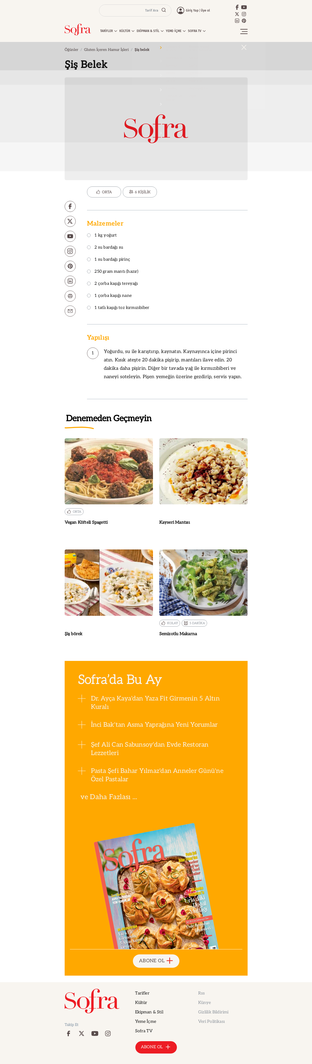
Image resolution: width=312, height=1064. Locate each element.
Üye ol (205, 10)
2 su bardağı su (105, 247)
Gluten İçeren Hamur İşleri (106, 49)
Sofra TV (143, 1031)
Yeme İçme (145, 1021)
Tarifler (142, 993)
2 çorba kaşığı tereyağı (112, 284)
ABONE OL (156, 961)
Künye (204, 1002)
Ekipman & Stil (149, 1012)
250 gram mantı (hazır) (113, 272)
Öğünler (71, 49)
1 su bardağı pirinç (108, 260)
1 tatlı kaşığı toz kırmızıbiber (118, 308)
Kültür (141, 1002)
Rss (201, 993)
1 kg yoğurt (102, 235)
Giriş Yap (192, 10)
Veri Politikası (211, 1021)
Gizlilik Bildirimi (213, 1012)
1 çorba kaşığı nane (109, 296)
